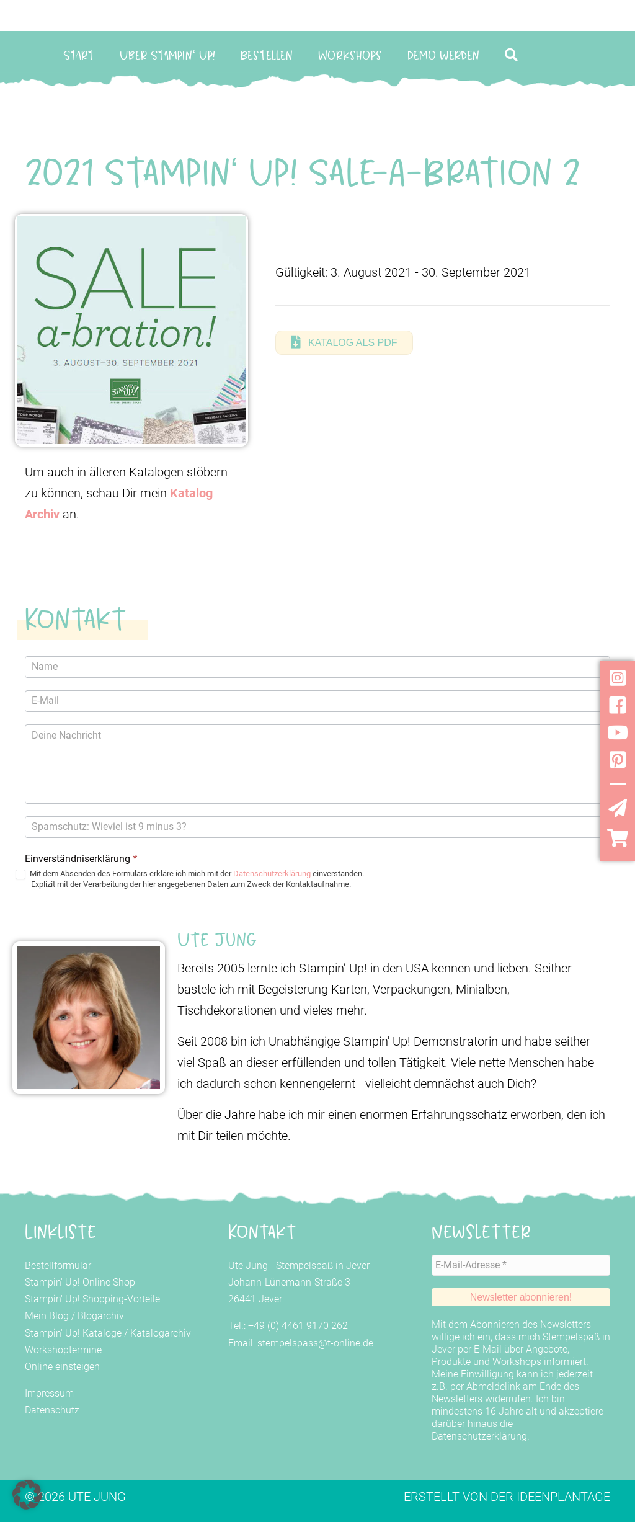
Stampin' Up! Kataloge (73, 1333)
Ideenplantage (563, 1495)
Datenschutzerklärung (272, 873)
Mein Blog (47, 1316)
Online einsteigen (62, 1367)
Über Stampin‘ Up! (167, 55)
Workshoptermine (63, 1350)
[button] (513, 54)
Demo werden (443, 55)
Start (78, 55)
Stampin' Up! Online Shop (80, 1282)
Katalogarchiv (160, 1333)
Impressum (49, 1393)
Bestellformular (58, 1265)
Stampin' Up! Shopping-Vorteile (92, 1299)
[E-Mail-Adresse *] (521, 1265)
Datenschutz (52, 1410)
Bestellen (267, 55)
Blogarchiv (101, 1316)
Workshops (350, 55)
